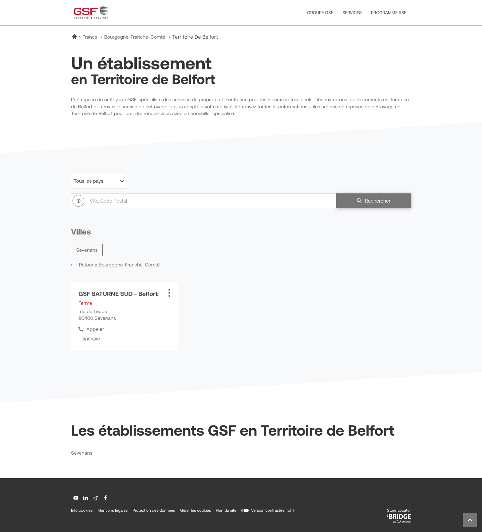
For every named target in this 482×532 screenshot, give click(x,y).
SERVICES (352, 12)
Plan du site (226, 510)
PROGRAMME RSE (388, 12)
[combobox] (203, 200)
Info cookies (82, 510)
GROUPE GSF (320, 12)
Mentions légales (112, 510)
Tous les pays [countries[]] (88, 181)
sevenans (86, 250)
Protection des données (153, 510)
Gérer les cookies (195, 510)
